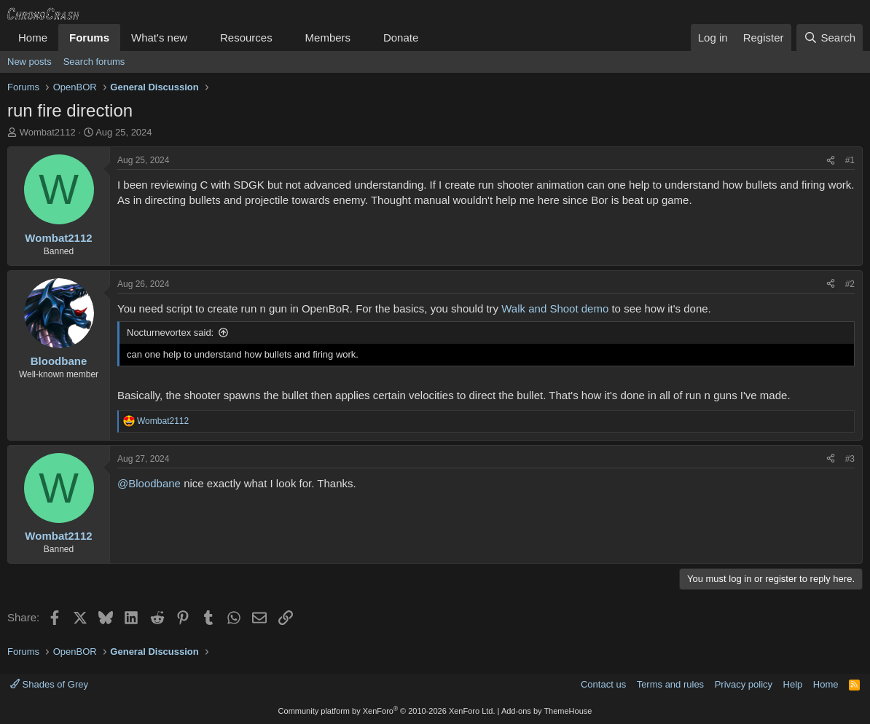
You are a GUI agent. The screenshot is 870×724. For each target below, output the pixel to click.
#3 (850, 459)
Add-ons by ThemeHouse (546, 711)
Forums (89, 37)
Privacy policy (743, 684)
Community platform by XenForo (386, 711)
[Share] (830, 160)
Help (793, 684)
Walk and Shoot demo (554, 308)
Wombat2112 (48, 132)
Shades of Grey (49, 684)
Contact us (603, 684)
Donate (400, 37)
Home (32, 37)
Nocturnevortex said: (170, 332)
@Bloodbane (149, 483)
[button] (199, 37)
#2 (850, 284)
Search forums (94, 61)
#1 (850, 160)
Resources (246, 37)
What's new (159, 37)
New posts (29, 61)
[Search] (829, 37)
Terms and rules (670, 684)
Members (328, 37)
